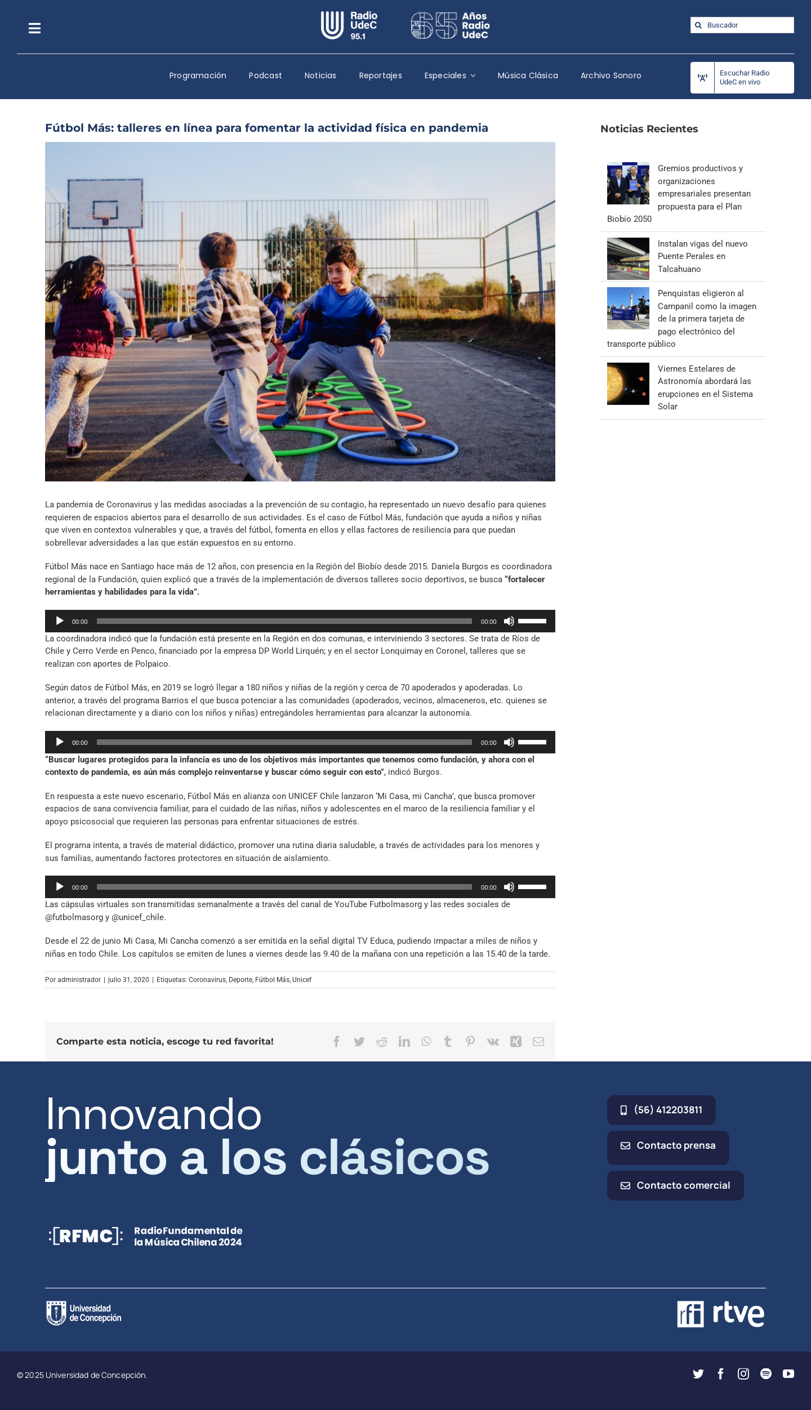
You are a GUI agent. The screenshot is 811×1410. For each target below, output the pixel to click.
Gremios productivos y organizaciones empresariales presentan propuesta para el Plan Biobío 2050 (679, 193)
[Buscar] (698, 25)
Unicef (301, 980)
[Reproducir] (59, 621)
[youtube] (788, 1374)
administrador (79, 980)
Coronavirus (207, 980)
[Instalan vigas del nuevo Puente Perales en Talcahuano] (628, 244)
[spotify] (766, 1374)
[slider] (285, 621)
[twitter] (698, 1374)
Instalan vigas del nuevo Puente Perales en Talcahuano (703, 256)
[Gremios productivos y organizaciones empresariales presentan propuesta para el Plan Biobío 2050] (628, 168)
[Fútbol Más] (300, 312)
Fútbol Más (272, 980)
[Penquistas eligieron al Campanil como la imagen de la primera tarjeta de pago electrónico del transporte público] (628, 293)
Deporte (240, 980)
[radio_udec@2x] (349, 15)
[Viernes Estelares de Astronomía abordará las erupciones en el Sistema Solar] (628, 369)
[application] (300, 621)
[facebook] (721, 1374)
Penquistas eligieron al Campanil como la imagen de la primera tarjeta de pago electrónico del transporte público (681, 318)
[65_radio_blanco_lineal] (450, 15)
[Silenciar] (509, 621)
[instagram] (743, 1374)
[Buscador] (742, 25)
